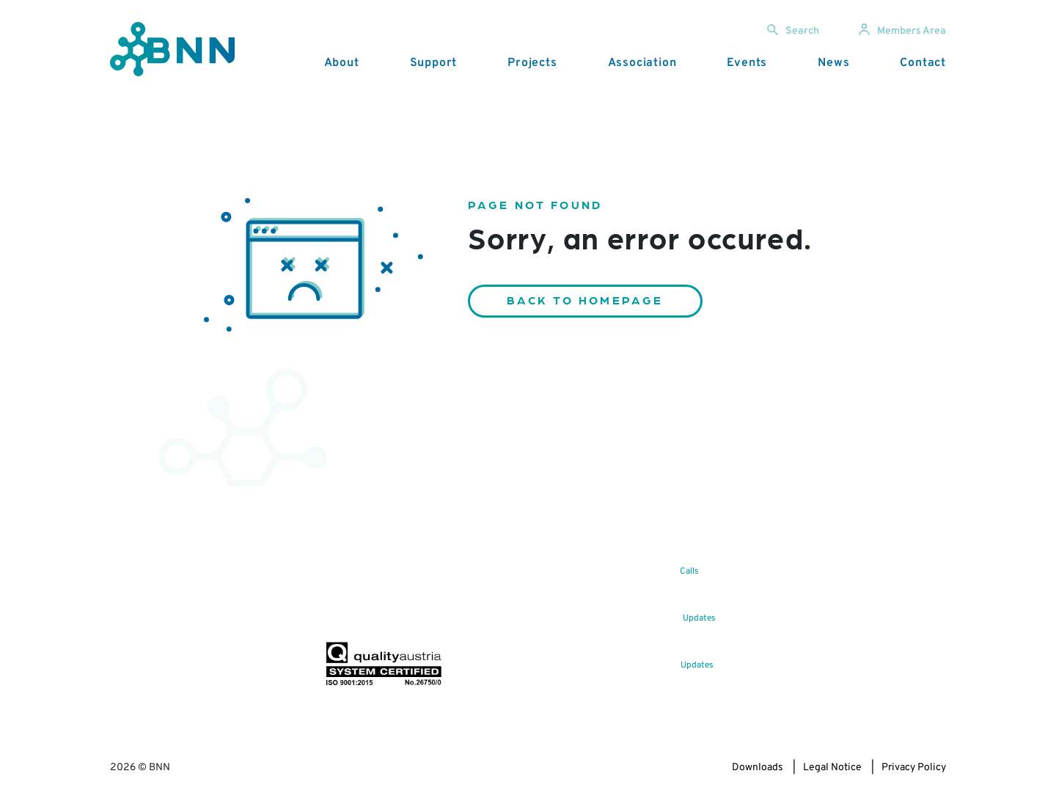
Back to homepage (585, 300)
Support (434, 63)
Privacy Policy (913, 767)
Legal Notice (832, 767)
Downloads (757, 767)
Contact (923, 63)
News (833, 63)
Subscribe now (411, 607)
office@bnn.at (141, 629)
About (341, 63)
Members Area (902, 31)
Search (793, 31)
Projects (532, 63)
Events (747, 63)
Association (642, 63)
